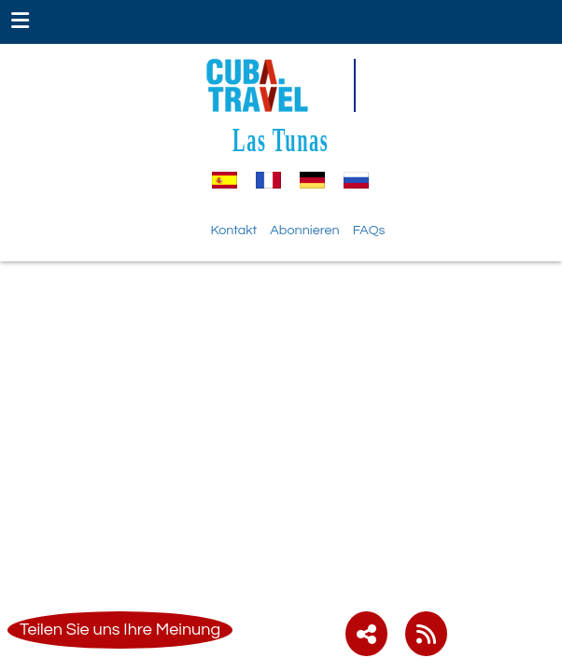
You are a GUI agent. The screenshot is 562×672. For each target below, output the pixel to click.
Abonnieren (304, 230)
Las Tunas (280, 139)
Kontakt (234, 230)
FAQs (369, 230)
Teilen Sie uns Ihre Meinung (120, 629)
